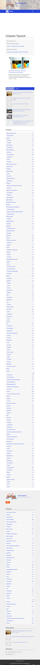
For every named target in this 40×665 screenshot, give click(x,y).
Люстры (20, 304)
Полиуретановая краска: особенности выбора (17, 71)
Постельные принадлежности (20, 432)
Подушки (20, 422)
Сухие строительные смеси (20, 394)
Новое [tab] (17, 88)
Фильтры (20, 162)
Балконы (20, 140)
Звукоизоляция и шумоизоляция (20, 212)
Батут (20, 319)
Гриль (20, 448)
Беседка (20, 345)
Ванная (20, 398)
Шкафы (20, 292)
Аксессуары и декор (19, 133)
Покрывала (20, 425)
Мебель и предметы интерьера (20, 185)
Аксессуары (20, 193)
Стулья (20, 288)
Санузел (19, 396)
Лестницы (19, 273)
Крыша (19, 238)
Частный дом (19, 456)
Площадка (19, 316)
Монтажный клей (20, 384)
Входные (20, 176)
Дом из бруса (19, 200)
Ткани (20, 482)
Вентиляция (19, 145)
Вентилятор (20, 147)
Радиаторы (20, 314)
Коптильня (20, 451)
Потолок (20, 188)
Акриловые (9, 52)
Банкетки (20, 278)
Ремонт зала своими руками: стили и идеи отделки (23, 93)
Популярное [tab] (10, 88)
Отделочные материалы (20, 387)
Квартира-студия (20, 228)
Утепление (20, 470)
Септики (20, 219)
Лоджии (20, 143)
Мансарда (20, 460)
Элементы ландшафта (20, 271)
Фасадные (25, 52)
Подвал (19, 321)
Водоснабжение (19, 150)
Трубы (20, 159)
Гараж (20, 350)
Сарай (20, 357)
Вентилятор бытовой (20, 437)
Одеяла (20, 420)
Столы (20, 285)
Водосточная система (19, 164)
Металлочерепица (20, 240)
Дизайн (20, 458)
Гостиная (19, 169)
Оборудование (20, 154)
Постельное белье (20, 429)
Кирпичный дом (19, 231)
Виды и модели (20, 479)
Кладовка (19, 233)
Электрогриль (20, 439)
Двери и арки (19, 171)
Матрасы (20, 410)
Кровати (20, 408)
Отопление (19, 309)
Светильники (20, 307)
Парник (20, 354)
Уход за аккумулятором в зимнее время (22, 98)
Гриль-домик (20, 352)
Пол (19, 323)
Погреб (20, 465)
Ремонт (9, 46)
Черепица (20, 242)
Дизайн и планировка (19, 190)
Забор (20, 264)
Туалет (20, 401)
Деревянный (20, 328)
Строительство (20, 467)
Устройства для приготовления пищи (19, 444)
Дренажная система (19, 202)
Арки (20, 173)
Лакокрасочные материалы (17, 46)
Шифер (20, 245)
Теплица (20, 359)
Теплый (20, 338)
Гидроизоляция (20, 209)
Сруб (19, 415)
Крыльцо (19, 235)
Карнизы (19, 223)
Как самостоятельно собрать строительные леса (20, 116)
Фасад (20, 472)
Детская (19, 183)
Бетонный (20, 326)
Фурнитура (20, 181)
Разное (19, 369)
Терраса (20, 361)
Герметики (20, 375)
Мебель (20, 252)
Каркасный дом (19, 221)
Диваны (20, 281)
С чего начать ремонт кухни (20, 103)
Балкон (19, 138)
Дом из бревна (19, 197)
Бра (20, 302)
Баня (20, 342)
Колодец (20, 152)
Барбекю (20, 446)
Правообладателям (19, 661)
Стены (20, 391)
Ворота (20, 262)
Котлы (20, 311)
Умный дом (19, 441)
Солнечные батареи (19, 403)
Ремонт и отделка (20, 366)
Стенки (20, 283)
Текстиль (19, 417)
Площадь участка (20, 266)
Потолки (20, 389)
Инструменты (20, 377)
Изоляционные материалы (19, 207)
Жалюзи (19, 204)
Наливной (20, 331)
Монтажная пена (20, 382)
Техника (20, 257)
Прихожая (19, 364)
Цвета (20, 486)
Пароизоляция (20, 214)
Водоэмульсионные (17, 52)
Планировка (20, 463)
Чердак (20, 475)
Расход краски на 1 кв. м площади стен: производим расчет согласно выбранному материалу (22, 122)
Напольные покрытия (20, 333)
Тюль (20, 484)
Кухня (19, 247)
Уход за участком (20, 269)
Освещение (19, 300)
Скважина (20, 157)
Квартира (19, 226)
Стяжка (20, 335)
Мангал (20, 453)
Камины (20, 195)
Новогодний (20, 135)
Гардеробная (19, 166)
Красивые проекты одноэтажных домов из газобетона (22, 110)
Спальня (19, 406)
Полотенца (20, 427)
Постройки (19, 340)
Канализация (19, 216)
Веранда (20, 347)
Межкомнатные (20, 178)
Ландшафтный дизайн (19, 259)
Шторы (19, 477)
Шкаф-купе (20, 290)
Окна (19, 295)
